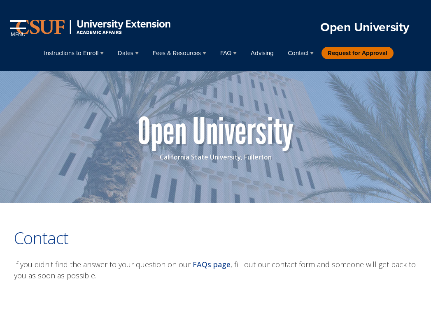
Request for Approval (357, 53)
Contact (298, 53)
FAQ (225, 53)
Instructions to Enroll (71, 53)
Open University (364, 27)
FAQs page (212, 264)
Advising (262, 53)
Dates (125, 53)
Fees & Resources (177, 53)
